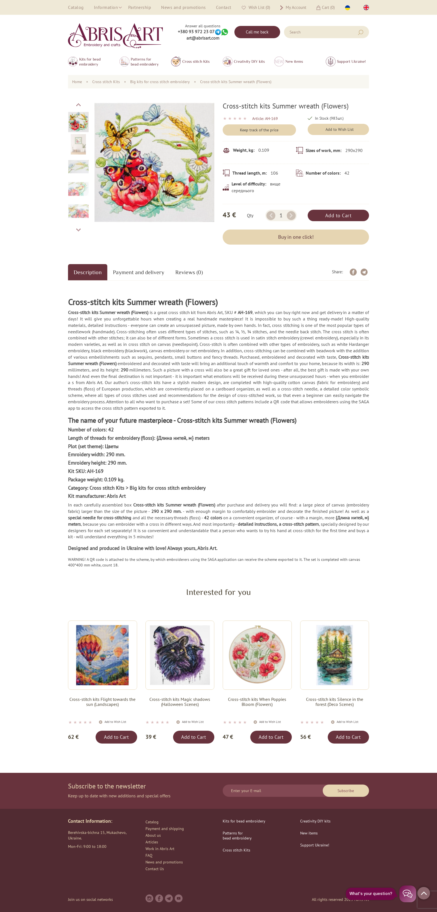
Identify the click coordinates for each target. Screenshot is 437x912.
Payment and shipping (164, 828)
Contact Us (154, 868)
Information (106, 7)
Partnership (139, 7)
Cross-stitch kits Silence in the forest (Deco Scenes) (334, 702)
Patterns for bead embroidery (145, 61)
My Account (293, 7)
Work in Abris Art (159, 848)
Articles (151, 842)
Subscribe (346, 790)
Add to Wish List (340, 129)
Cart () (325, 7)
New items (294, 61)
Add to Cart (338, 215)
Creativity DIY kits (249, 61)
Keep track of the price (259, 129)
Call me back (257, 32)
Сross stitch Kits (196, 61)
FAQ (148, 855)
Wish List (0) (255, 7)
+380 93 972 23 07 (196, 31)
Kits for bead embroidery (90, 61)
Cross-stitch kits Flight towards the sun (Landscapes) (102, 702)
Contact (223, 7)
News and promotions (183, 7)
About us (153, 835)
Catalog (76, 7)
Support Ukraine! (351, 61)
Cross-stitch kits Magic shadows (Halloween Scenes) (179, 702)
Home (77, 81)
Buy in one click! (296, 237)
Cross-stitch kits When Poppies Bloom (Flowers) (257, 702)
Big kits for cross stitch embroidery (160, 81)
